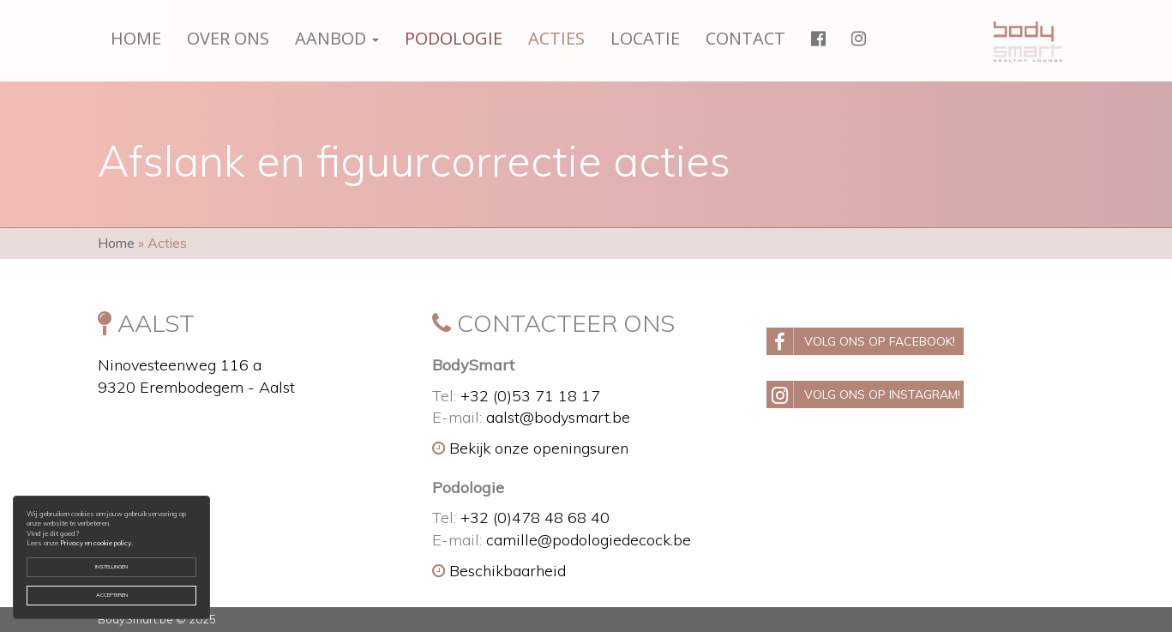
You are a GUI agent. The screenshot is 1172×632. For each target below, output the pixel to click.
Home (136, 38)
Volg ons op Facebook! (860, 341)
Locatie (645, 38)
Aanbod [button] (337, 38)
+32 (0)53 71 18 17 (530, 396)
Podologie (453, 38)
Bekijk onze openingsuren (530, 448)
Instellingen (111, 566)
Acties (556, 38)
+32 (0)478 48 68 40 (535, 517)
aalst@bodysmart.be (558, 417)
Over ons (228, 38)
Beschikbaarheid (499, 571)
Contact (745, 38)
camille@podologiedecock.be (588, 540)
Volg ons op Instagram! (863, 394)
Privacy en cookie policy (95, 543)
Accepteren (112, 595)
